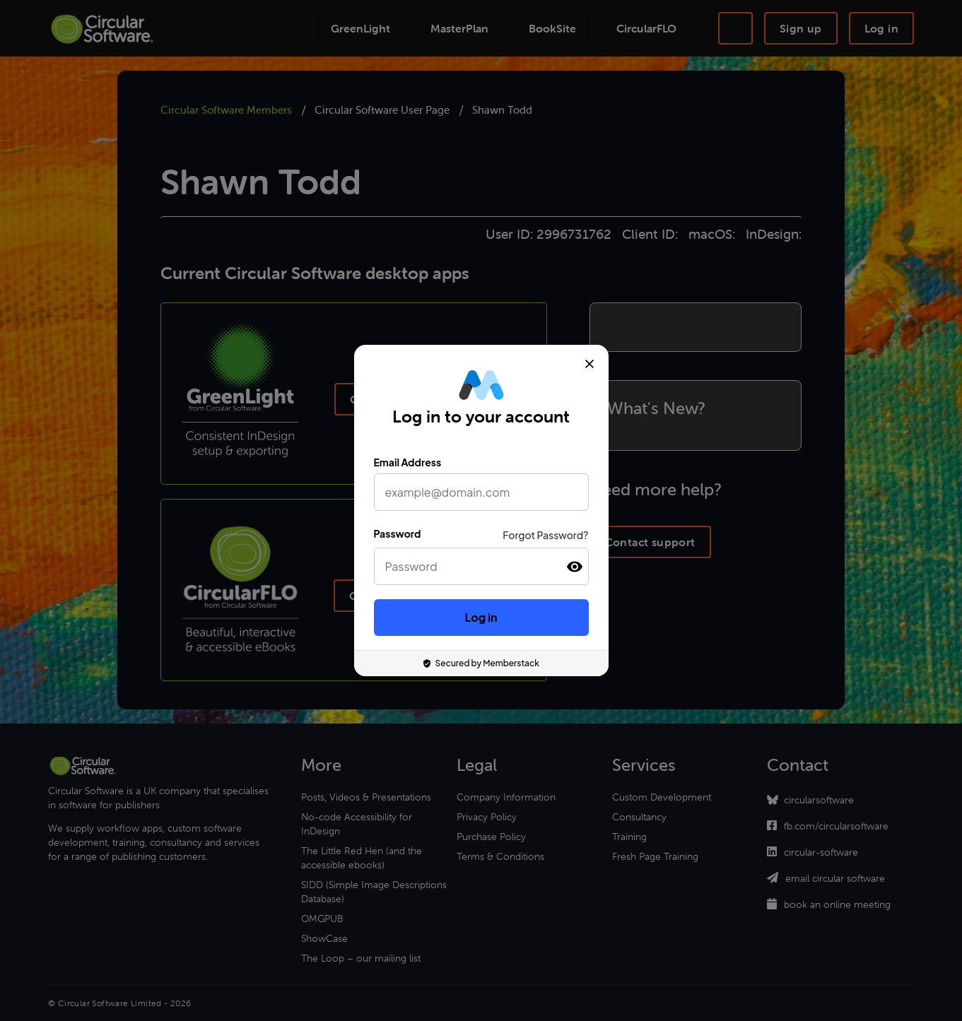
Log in (481, 617)
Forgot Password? (545, 535)
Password (397, 533)
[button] (574, 566)
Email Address (408, 462)
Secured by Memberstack (481, 663)
